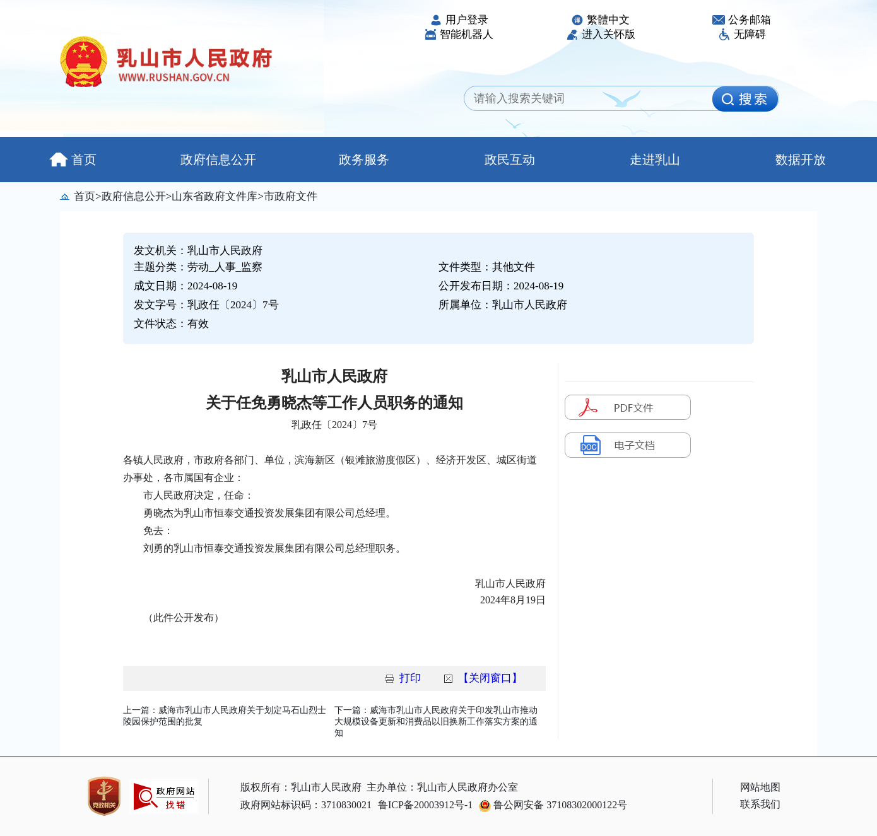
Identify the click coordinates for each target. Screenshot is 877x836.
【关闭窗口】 (490, 678)
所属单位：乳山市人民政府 (502, 305)
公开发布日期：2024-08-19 (500, 286)
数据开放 (800, 159)
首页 (73, 159)
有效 (198, 324)
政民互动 (510, 159)
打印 (410, 678)
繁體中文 (600, 20)
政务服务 (364, 159)
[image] (745, 99)
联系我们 (760, 804)
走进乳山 (655, 159)
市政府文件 (290, 196)
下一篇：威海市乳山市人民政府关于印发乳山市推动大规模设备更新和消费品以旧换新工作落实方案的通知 (436, 721)
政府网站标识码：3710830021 (306, 804)
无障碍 (742, 34)
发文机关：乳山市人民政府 (198, 251)
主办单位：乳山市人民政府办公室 (442, 787)
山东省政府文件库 (214, 196)
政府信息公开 (218, 159)
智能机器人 (458, 34)
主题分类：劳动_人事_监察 (198, 267)
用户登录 (459, 20)
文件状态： (171, 324)
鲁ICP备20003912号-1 (425, 804)
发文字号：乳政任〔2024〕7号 (206, 305)
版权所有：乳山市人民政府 (301, 787)
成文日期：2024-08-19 (185, 286)
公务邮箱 (741, 20)
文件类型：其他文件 (486, 267)
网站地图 (760, 787)
